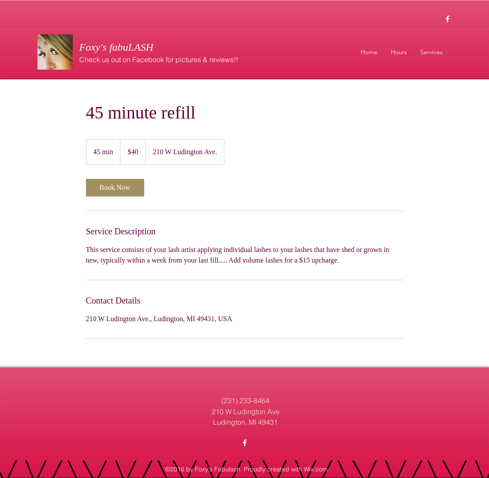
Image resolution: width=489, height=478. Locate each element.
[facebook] (447, 19)
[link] (115, 187)
